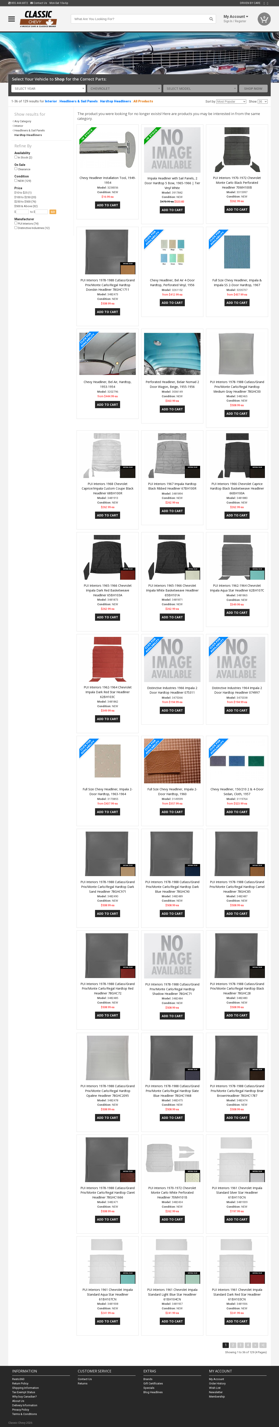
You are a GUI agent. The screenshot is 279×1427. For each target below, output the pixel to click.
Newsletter (216, 1392)
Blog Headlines (153, 1392)
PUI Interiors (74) (26, 223)
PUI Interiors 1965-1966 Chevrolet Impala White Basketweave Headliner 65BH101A (172, 590)
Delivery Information (24, 1405)
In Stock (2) (23, 157)
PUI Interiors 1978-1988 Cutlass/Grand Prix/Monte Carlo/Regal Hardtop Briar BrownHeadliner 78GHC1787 (237, 1091)
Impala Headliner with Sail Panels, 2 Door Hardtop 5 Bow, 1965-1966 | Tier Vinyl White (172, 183)
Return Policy (20, 1383)
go (53, 212)
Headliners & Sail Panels (79, 101)
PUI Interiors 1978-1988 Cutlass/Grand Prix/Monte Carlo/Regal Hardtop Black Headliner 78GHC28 (237, 988)
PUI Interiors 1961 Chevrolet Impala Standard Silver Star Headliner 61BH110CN (237, 1193)
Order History (217, 1383)
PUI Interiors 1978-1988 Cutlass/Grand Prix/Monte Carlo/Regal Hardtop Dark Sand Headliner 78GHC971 (107, 887)
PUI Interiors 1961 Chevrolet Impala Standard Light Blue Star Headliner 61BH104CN (172, 1294)
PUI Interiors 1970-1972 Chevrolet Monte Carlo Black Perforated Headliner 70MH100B (237, 182)
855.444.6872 (18, 3)
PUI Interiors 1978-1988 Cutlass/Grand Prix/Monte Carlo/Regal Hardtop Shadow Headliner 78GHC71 (172, 989)
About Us (18, 1401)
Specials (148, 1387)
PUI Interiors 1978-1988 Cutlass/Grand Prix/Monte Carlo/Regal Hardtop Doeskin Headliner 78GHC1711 (107, 285)
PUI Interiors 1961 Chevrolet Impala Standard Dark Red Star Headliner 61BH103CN (237, 1294)
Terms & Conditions (24, 1414)
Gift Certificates (153, 1383)
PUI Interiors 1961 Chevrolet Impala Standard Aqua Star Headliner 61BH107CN (107, 1294)
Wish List (215, 1387)
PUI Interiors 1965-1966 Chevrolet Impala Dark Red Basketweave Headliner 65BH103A (108, 590)
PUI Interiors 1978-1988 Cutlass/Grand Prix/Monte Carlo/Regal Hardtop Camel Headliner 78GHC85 (237, 887)
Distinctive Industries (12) (32, 228)
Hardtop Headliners (115, 101)
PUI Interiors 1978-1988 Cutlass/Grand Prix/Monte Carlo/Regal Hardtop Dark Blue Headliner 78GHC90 (172, 887)
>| (263, 1345)
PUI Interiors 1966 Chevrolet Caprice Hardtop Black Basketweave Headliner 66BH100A (237, 488)
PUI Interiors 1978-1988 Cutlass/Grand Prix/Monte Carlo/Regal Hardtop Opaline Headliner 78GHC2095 (107, 1091)
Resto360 (18, 1379)
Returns (82, 1383)
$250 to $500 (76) (25, 201)
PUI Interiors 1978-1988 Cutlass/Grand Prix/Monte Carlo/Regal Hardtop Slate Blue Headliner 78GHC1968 (172, 1091)
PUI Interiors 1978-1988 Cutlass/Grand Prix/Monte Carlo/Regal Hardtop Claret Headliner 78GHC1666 (107, 1193)
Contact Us (38, 3)
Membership (217, 1396)
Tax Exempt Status (23, 1392)
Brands (147, 1379)
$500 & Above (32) (26, 206)
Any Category (22, 121)
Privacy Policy (20, 1409)
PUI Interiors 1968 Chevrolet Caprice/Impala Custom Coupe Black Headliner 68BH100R (107, 488)
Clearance (22, 169)
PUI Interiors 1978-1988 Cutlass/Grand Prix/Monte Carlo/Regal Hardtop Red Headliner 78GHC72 (107, 988)
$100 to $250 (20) (25, 197)
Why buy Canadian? (24, 1396)
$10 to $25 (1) (23, 192)
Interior (51, 101)
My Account (216, 1379)
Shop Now (253, 88)
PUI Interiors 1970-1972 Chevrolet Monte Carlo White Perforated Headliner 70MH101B (172, 1193)
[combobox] (48, 88)
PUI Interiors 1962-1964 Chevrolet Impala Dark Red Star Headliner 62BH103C (108, 692)
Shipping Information (25, 1387)
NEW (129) (22, 181)
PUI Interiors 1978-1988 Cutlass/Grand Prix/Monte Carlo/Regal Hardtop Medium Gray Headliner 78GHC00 (237, 387)
